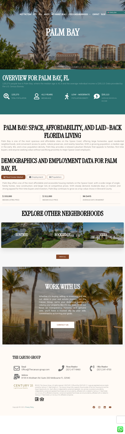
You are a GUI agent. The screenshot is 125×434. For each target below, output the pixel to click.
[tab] (13, 177)
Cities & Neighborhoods (78, 14)
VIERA (103, 234)
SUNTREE (21, 234)
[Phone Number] (61, 368)
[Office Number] (92, 368)
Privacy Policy (29, 407)
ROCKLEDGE (62, 234)
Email (23, 366)
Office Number (102, 366)
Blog (103, 14)
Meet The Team (25, 14)
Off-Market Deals (59, 14)
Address (24, 375)
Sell (40, 14)
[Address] (17, 377)
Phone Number (72, 366)
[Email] (17, 368)
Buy (35, 14)
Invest (46, 14)
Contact (95, 14)
